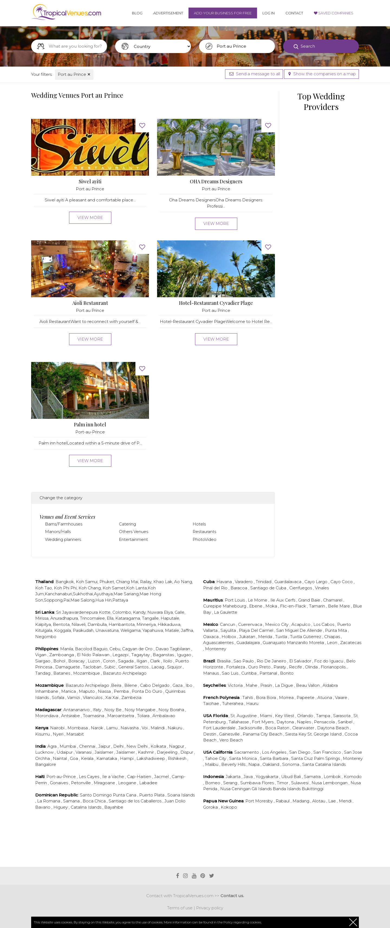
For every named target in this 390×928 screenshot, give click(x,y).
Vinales (322, 587)
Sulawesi (300, 782)
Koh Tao (43, 587)
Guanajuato (275, 642)
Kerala (88, 758)
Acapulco (301, 624)
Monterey (353, 758)
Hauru (252, 703)
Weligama (131, 630)
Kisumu (43, 734)
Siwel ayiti (90, 181)
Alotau (319, 800)
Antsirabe (71, 715)
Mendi (346, 800)
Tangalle (150, 618)
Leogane (127, 782)
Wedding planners (63, 539)
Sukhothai (83, 593)
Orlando (305, 715)
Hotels (199, 524)
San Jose (353, 752)
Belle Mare (339, 606)
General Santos (134, 666)
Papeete (306, 697)
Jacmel (162, 776)
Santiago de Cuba (268, 587)
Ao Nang (183, 581)
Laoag (158, 666)
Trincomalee (92, 618)
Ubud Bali (291, 776)
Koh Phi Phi (65, 587)
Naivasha (130, 727)
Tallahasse (239, 721)
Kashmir (146, 752)
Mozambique (87, 673)
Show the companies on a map (321, 73)
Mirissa (41, 618)
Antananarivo (77, 709)
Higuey (61, 807)
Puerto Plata (152, 795)
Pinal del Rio (216, 587)
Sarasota (342, 715)
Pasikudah (83, 630)
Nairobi (58, 727)
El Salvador (300, 661)
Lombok (333, 776)
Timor (283, 782)
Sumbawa (251, 782)
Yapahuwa (152, 630)
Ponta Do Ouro (147, 691)
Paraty (280, 666)
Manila (66, 648)
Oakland (271, 764)
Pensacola (325, 721)
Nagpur (177, 746)
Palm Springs (327, 758)
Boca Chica (95, 800)
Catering (127, 524)
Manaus (211, 673)
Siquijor (175, 666)
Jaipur (104, 746)
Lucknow (45, 752)
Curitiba (249, 673)
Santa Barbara (274, 758)
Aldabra (330, 685)
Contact (294, 13)
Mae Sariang (126, 593)
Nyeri (58, 734)
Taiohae (211, 703)
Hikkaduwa (169, 624)
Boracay (77, 661)
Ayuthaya (103, 593)
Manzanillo (298, 642)
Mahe (252, 685)
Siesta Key (296, 734)
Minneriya (146, 624)
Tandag (43, 673)
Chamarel (333, 600)
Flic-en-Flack (293, 606)
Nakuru (175, 727)
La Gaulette (225, 612)
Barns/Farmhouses (63, 524)
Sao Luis (230, 673)
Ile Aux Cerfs (283, 600)
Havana (224, 581)
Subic (110, 666)
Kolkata (159, 746)
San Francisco (327, 752)
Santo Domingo (96, 795)
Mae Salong (82, 600)
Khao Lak (162, 581)
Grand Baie (309, 600)
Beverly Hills (233, 764)
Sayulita (228, 630)
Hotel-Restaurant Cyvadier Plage (216, 303)
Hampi (127, 758)
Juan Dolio (175, 800)
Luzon (94, 661)
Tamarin (317, 606)
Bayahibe (113, 807)
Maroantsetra (121, 715)
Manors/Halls (58, 531)
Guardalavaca (288, 581)
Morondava (47, 715)
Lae (332, 800)
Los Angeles (274, 752)
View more (90, 217)
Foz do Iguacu (329, 661)
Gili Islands (262, 788)
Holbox (229, 636)
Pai (66, 600)
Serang (230, 782)
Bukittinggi (312, 788)
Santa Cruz (302, 758)
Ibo (189, 685)
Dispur (187, 752)
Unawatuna (107, 630)
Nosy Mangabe (141, 709)
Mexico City (277, 624)
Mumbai (68, 746)
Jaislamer (104, 752)
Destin (210, 734)
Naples (304, 721)
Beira (116, 685)
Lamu (112, 727)
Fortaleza (236, 666)
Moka (271, 606)
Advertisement (168, 13)
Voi (145, 727)
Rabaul (283, 800)
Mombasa (78, 727)
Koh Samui (87, 581)
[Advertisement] (153, 845)
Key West (285, 715)
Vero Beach (231, 740)
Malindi (158, 727)
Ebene (256, 606)
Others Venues (133, 531)
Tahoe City (216, 758)
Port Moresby (259, 800)
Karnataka (107, 758)
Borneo (213, 782)
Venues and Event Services (67, 517)
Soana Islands (181, 795)
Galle (179, 612)
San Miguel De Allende (299, 630)
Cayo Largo (316, 581)
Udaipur (65, 752)
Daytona (286, 721)
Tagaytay (141, 654)
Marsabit (75, 734)
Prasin (266, 685)
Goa (74, 758)
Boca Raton (277, 727)
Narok (97, 727)
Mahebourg (235, 606)
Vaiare (341, 697)
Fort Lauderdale (219, 727)
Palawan (101, 654)
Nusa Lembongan (330, 782)
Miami (266, 715)
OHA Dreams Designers (216, 181)
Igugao (184, 654)
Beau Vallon (308, 685)
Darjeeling (167, 752)
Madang (301, 800)
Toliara (144, 715)
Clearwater (303, 727)
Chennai (87, 746)
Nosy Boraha (171, 709)
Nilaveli (79, 624)
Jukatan (247, 636)
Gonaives (59, 782)
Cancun (228, 624)
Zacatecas (350, 642)
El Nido (84, 654)
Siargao (43, 661)
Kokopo (229, 807)
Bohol (59, 661)
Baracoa (239, 587)
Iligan (142, 661)
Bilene (131, 685)
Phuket (106, 581)
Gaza (178, 685)
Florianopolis (334, 666)
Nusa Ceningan (236, 788)
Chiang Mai (127, 581)
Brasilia (224, 661)
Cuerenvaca (250, 624)
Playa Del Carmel (256, 630)
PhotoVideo (204, 539)
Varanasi (84, 752)
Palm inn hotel (90, 424)
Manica (69, 691)
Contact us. (232, 895)
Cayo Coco (342, 581)
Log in (268, 13)
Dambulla (97, 624)
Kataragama (127, 618)
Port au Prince (74, 74)
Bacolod (83, 648)
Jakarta (234, 776)
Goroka (211, 807)
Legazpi (120, 654)
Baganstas (164, 654)
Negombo (45, 636)
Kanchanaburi (58, 593)
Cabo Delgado (155, 685)
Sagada (126, 661)
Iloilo (168, 661)
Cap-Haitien (139, 776)
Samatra (313, 776)
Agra (52, 746)
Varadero (244, 581)
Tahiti (248, 697)
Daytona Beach (333, 727)
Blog (137, 13)
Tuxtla (281, 636)
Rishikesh (177, 758)
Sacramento (247, 752)
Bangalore (45, 764)
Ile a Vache (113, 776)
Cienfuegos (301, 587)
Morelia (317, 642)
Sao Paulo (244, 661)
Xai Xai (112, 697)
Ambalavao (163, 715)
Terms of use (180, 907)
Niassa (105, 691)
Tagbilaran (180, 648)
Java (248, 776)
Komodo (353, 776)
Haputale (170, 618)
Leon (332, 642)
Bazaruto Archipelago (125, 673)
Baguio (100, 648)
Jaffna (187, 630)
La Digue (284, 685)
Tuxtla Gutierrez (306, 636)
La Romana (49, 800)
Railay (145, 581)
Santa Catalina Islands (324, 764)
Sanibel (345, 721)
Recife (296, 666)
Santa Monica (243, 758)
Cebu (114, 648)
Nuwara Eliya (160, 612)
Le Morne (258, 600)
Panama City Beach (263, 734)
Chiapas (332, 636)
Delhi (119, 746)
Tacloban (92, 666)
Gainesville (230, 734)
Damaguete (68, 666)
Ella (110, 618)
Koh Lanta (136, 587)
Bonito (287, 673)
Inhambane (47, 691)
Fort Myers (263, 721)
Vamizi (74, 697)
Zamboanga (62, 654)
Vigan (41, 654)
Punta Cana (125, 795)
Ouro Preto (260, 666)
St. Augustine (244, 715)
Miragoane (105, 782)
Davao (162, 648)
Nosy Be (113, 709)
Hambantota (122, 624)
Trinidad (264, 581)
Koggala (62, 630)
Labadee (148, 782)
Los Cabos (324, 624)
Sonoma (291, 764)
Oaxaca (211, 636)
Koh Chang (90, 587)
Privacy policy (209, 907)
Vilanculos (93, 697)
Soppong (53, 600)
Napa (254, 764)
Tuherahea (233, 703)
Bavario (43, 807)
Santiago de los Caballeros (135, 800)
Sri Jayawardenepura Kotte (83, 612)
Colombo (121, 612)
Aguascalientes (219, 642)
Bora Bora (266, 697)
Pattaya (120, 600)
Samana (72, 800)
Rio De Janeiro (272, 661)
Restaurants (204, 531)
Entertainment (133, 539)
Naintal (60, 758)
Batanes (62, 673)
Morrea (287, 697)
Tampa (323, 715)
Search (308, 46)
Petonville (81, 782)
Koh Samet (114, 587)
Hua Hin (103, 600)
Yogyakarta (267, 776)
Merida (265, 636)
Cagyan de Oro (138, 648)
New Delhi (137, 746)
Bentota (61, 624)
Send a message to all (254, 73)
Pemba (122, 691)
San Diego (300, 752)
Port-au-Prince (90, 431)
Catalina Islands (86, 807)
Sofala (58, 697)
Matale (172, 630)
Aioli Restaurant (90, 303)
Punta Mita (336, 630)
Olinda (312, 666)
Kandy (139, 612)
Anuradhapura (64, 618)
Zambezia (131, 697)
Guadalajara (248, 642)
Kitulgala (43, 630)
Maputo (87, 691)
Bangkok (65, 581)
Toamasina (94, 715)
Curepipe (213, 606)
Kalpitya (43, 624)
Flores (268, 782)
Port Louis (235, 600)
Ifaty (97, 709)
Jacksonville (250, 727)
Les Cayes (89, 776)
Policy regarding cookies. (242, 922)
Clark (155, 661)
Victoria (236, 685)
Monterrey (215, 648)
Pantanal (268, 673)
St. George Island (325, 734)
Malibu (212, 764)
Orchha (43, 758)
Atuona (325, 697)
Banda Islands (287, 788)
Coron (109, 661)
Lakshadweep (151, 758)
